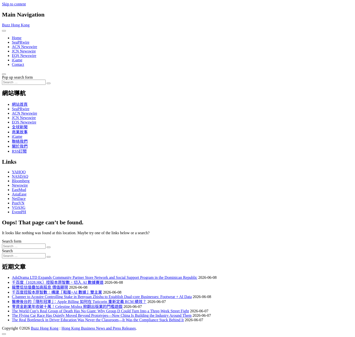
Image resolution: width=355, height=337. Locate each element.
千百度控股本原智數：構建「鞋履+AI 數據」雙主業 (57, 292)
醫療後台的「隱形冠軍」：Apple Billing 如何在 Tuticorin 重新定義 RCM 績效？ (79, 302)
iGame (17, 60)
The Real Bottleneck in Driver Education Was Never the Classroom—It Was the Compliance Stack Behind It (98, 320)
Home (16, 38)
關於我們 (20, 146)
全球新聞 (20, 127)
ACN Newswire (24, 47)
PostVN (18, 203)
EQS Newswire (24, 55)
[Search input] (24, 82)
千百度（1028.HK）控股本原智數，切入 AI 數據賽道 (58, 282)
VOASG (18, 207)
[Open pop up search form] (4, 74)
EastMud (19, 190)
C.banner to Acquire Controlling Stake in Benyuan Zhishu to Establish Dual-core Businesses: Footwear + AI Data (102, 297)
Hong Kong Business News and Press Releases (98, 328)
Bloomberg (21, 181)
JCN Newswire (24, 51)
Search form (11, 241)
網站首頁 (20, 104)
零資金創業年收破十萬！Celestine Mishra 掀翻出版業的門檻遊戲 (67, 306)
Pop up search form (17, 77)
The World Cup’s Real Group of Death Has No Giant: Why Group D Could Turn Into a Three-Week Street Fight (100, 311)
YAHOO (19, 172)
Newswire (20, 185)
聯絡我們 (20, 141)
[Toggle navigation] (4, 31)
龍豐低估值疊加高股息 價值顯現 (40, 287)
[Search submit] (49, 83)
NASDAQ (20, 176)
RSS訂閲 (19, 151)
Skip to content (14, 4)
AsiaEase (19, 194)
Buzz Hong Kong (16, 25)
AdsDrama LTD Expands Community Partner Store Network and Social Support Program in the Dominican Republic (104, 277)
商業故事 (20, 132)
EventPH (19, 212)
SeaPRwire (20, 42)
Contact (18, 64)
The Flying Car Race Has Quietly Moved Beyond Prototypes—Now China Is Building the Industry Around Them (102, 315)
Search (7, 251)
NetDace (19, 198)
